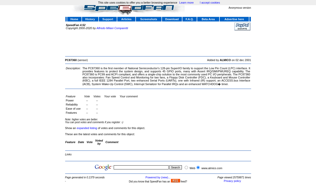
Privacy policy (232, 180)
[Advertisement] (158, 42)
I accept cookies (210, 2)
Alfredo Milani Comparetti (112, 28)
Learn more (186, 2)
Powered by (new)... (158, 177)
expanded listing (87, 128)
